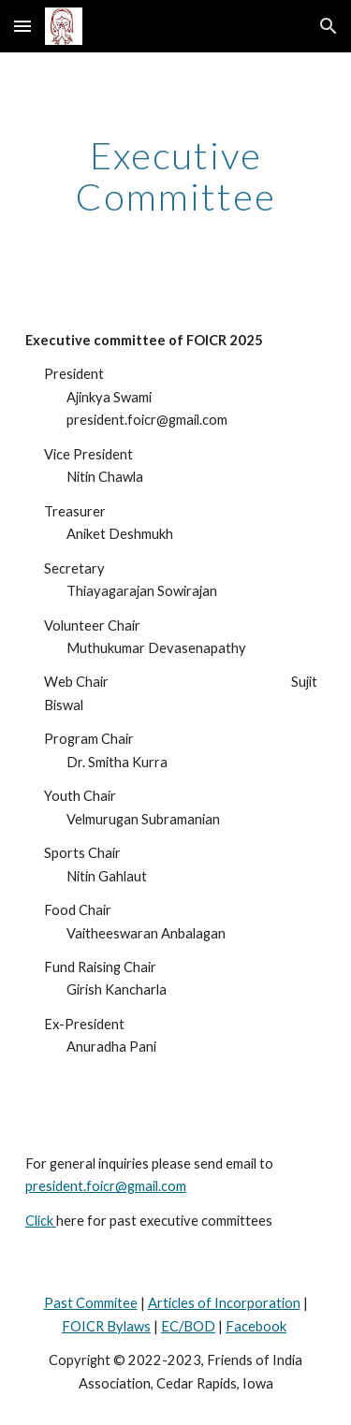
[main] (176, 176)
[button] (22, 25)
